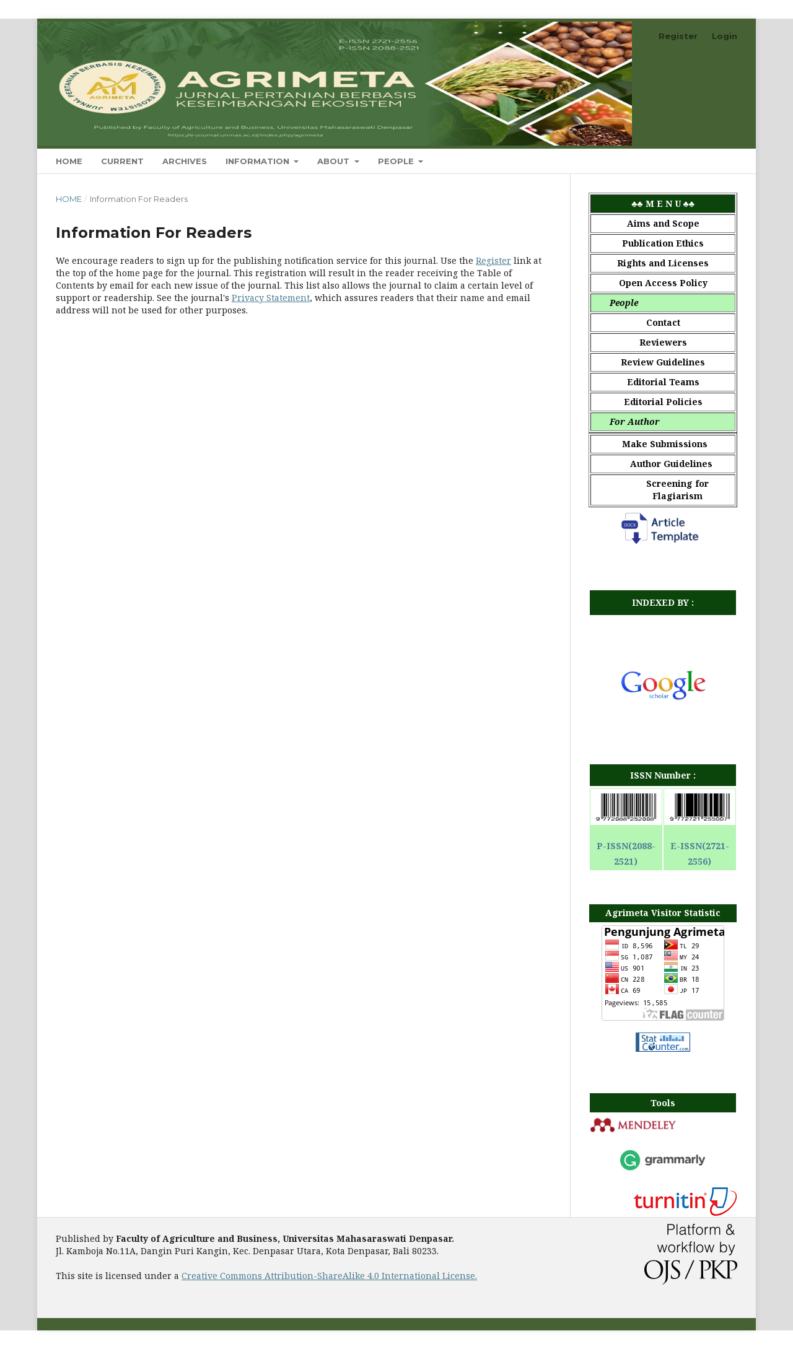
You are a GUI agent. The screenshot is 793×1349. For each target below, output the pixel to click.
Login (724, 36)
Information (259, 161)
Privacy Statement (271, 297)
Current (122, 161)
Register (678, 36)
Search (710, 161)
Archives (184, 161)
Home (69, 161)
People (397, 161)
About (334, 161)
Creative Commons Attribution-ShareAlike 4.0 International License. (329, 1275)
